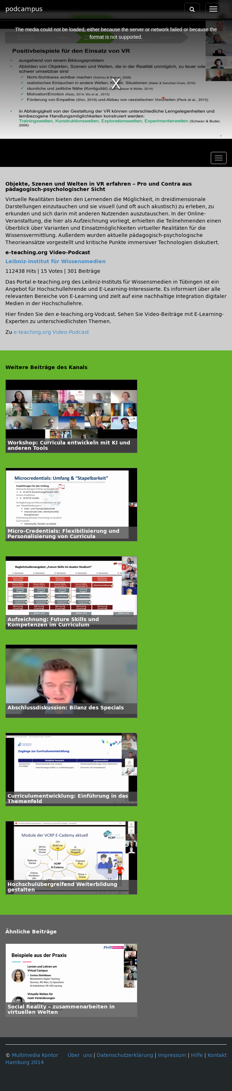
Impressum (172, 1055)
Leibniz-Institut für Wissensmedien (55, 261)
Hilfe (197, 1055)
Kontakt (217, 1055)
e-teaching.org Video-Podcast (51, 332)
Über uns (80, 1055)
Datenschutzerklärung (125, 1055)
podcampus (23, 9)
